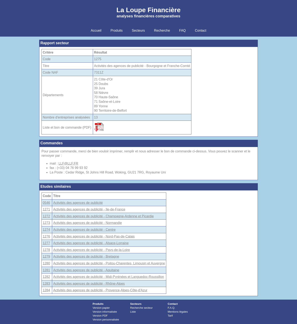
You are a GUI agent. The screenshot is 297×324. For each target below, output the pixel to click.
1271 (46, 209)
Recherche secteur (141, 307)
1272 (46, 216)
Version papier (101, 307)
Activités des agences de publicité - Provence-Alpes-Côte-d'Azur (100, 290)
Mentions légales (178, 311)
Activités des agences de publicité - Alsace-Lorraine (91, 243)
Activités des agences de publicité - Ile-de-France (89, 209)
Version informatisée (105, 311)
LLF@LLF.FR (68, 163)
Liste (133, 311)
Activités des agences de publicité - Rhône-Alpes (89, 283)
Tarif (170, 315)
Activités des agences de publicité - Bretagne (86, 256)
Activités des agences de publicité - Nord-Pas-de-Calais (94, 236)
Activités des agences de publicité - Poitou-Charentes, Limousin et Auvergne (109, 263)
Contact (173, 303)
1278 (46, 250)
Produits (98, 303)
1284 (46, 290)
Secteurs (135, 303)
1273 (46, 223)
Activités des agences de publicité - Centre (84, 229)
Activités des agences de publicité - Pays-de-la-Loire (91, 250)
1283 (46, 283)
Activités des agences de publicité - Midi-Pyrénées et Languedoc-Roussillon (108, 277)
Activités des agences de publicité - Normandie (87, 223)
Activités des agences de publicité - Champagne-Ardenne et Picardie (103, 216)
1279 (46, 256)
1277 (46, 243)
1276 (46, 236)
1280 (46, 263)
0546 (46, 202)
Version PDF (100, 315)
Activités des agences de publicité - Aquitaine (86, 270)
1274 (46, 229)
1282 (46, 277)
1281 (46, 270)
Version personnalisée (106, 319)
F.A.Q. (171, 307)
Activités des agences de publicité (78, 202)
